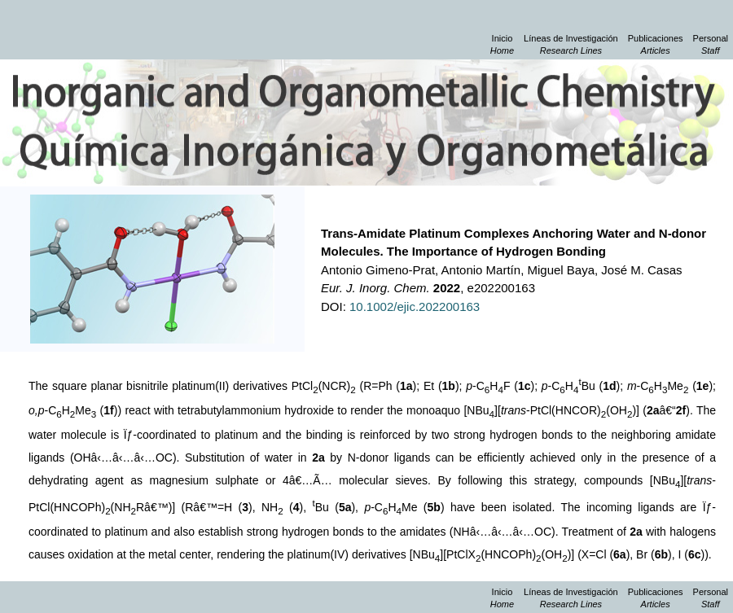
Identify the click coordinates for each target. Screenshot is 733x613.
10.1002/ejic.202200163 (414, 306)
